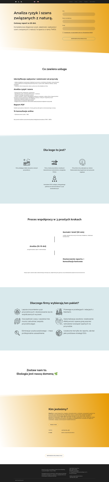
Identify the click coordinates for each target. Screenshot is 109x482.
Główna (70, 1)
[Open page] (34, 1)
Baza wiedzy (92, 1)
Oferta (80, 1)
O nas (76, 1)
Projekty (86, 1)
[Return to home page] (27, 473)
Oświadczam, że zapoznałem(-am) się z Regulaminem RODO (78, 32)
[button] (16, 2)
